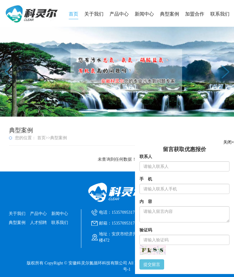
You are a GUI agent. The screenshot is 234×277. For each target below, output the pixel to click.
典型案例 (169, 13)
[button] (112, 110)
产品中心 (119, 13)
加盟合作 (194, 13)
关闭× (228, 142)
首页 (73, 13)
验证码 (146, 230)
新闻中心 (144, 13)
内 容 (146, 201)
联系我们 (220, 13)
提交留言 (151, 264)
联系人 (146, 156)
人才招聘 (38, 222)
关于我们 (94, 13)
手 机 (146, 179)
